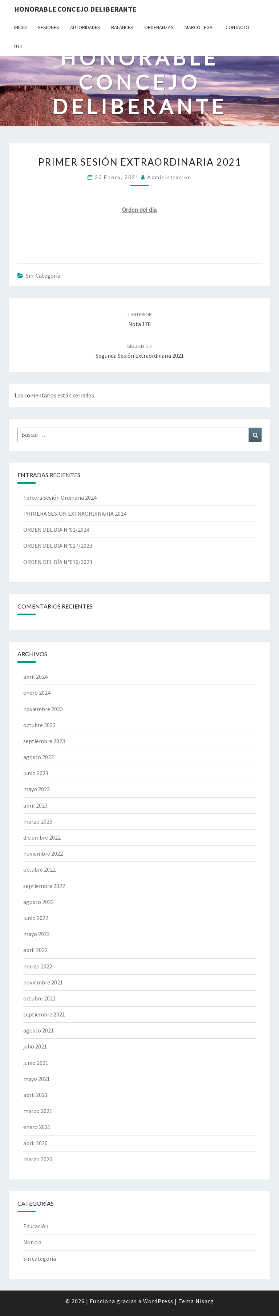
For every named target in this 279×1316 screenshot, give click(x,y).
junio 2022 (35, 917)
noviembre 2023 (43, 709)
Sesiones (48, 27)
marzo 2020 (37, 1159)
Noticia (32, 1242)
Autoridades (85, 27)
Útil (18, 46)
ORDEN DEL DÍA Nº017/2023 (57, 545)
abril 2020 (35, 1143)
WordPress (158, 1301)
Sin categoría (43, 275)
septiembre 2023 (44, 741)
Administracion (169, 177)
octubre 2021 (39, 998)
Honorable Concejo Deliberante (75, 8)
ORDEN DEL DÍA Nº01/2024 (56, 529)
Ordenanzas (159, 27)
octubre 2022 (39, 869)
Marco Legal (200, 27)
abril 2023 (35, 805)
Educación (35, 1226)
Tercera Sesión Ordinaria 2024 (60, 497)
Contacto (237, 27)
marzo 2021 (37, 1110)
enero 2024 (36, 692)
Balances (122, 27)
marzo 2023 (37, 821)
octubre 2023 (39, 725)
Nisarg (204, 1301)
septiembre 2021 (44, 1014)
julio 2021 (35, 1046)
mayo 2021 (36, 1078)
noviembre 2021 (43, 982)
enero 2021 (36, 1126)
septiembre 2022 (44, 885)
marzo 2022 (37, 966)
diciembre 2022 (42, 837)
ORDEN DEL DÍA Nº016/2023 (57, 562)
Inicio (20, 27)
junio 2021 (35, 1062)
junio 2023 (35, 773)
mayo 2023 (36, 789)
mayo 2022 (36, 934)
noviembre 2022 (43, 853)
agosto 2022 (38, 901)
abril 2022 (35, 950)
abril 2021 (35, 1094)
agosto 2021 (38, 1030)
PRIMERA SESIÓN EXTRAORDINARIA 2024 (74, 513)
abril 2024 (35, 676)
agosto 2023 (38, 757)
